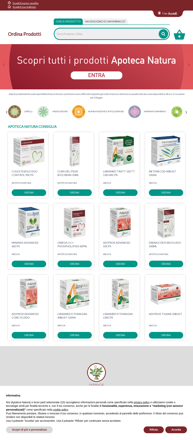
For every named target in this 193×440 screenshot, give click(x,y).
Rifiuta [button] (154, 429)
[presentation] (4, 64)
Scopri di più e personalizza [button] (29, 429)
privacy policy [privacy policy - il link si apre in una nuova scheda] (142, 402)
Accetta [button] (176, 429)
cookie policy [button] (60, 409)
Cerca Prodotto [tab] (68, 21)
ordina (29, 192)
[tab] (105, 21)
